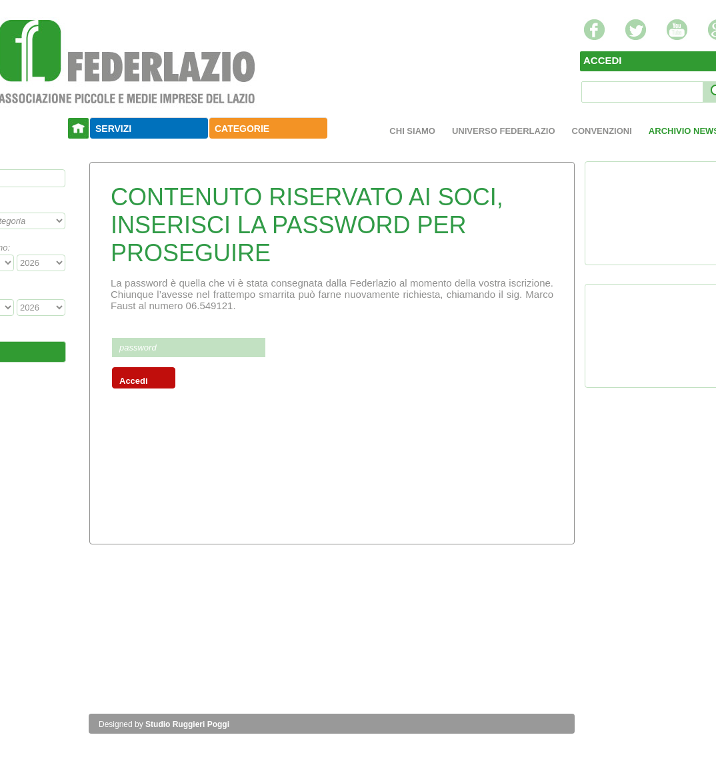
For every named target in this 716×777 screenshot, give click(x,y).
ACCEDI (602, 60)
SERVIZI (113, 128)
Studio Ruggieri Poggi (187, 724)
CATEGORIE (242, 128)
